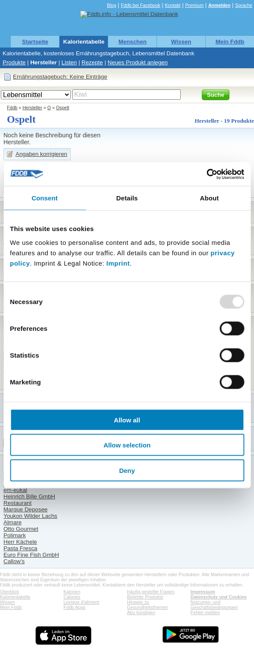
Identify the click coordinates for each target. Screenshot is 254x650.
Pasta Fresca (20, 548)
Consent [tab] (44, 198)
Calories (71, 596)
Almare (12, 522)
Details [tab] (127, 198)
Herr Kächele (20, 542)
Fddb (12, 107)
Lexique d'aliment (81, 602)
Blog (111, 5)
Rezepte (92, 62)
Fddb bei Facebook (140, 5)
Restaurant (17, 503)
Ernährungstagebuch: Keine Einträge (60, 76)
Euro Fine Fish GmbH (31, 555)
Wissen (181, 41)
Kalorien (71, 591)
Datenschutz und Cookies (219, 596)
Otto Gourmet (20, 529)
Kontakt (172, 5)
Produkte (14, 62)
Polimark (14, 535)
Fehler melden (205, 612)
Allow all (127, 419)
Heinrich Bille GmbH (29, 496)
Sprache (243, 5)
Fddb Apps (74, 607)
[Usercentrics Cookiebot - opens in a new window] (206, 174)
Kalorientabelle (84, 41)
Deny (127, 470)
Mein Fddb (230, 41)
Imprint (118, 262)
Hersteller (43, 62)
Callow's (14, 561)
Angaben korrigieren (41, 154)
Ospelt (62, 107)
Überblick (9, 591)
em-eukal (15, 490)
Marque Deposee (25, 509)
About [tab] (209, 198)
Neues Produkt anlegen (138, 62)
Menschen (133, 41)
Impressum (203, 591)
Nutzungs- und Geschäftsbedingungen (214, 604)
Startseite (35, 41)
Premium (194, 5)
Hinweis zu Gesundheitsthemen (147, 604)
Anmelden (219, 5)
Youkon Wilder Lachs (30, 516)
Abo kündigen (141, 612)
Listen (69, 62)
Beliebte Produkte (145, 596)
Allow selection (127, 445)
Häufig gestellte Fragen (151, 591)
